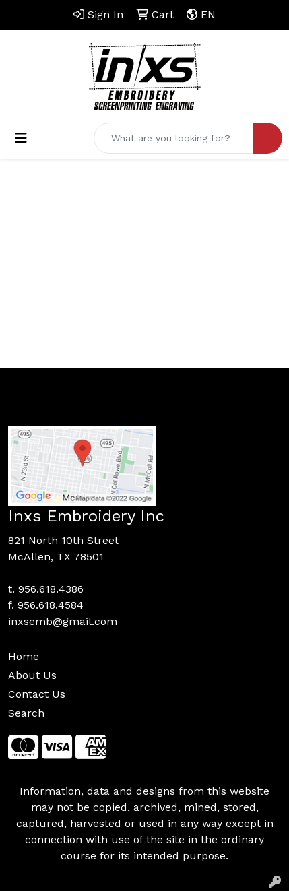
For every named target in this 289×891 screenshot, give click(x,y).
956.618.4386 (51, 589)
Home (23, 656)
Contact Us (36, 694)
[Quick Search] (174, 138)
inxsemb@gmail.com (62, 621)
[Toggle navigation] (21, 138)
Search (26, 712)
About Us (32, 675)
